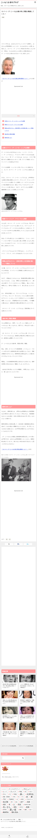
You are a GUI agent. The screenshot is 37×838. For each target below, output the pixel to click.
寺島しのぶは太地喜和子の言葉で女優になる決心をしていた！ (27, 717)
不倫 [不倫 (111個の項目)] (20, 791)
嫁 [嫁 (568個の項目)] (32, 797)
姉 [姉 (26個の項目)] (22, 796)
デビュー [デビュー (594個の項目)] (27, 789)
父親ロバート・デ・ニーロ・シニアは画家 (15, 121)
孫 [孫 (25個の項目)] (17, 799)
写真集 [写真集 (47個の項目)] (15, 794)
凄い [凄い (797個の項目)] (22, 794)
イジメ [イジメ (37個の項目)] (4, 789)
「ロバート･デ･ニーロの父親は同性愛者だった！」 (15, 78)
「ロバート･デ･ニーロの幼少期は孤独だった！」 (14, 449)
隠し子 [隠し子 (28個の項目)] (31, 809)
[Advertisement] (18, 29)
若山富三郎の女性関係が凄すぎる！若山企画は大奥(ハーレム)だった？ (10, 686)
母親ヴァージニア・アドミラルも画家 (14, 124)
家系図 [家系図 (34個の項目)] (22, 799)
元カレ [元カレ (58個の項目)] (4, 794)
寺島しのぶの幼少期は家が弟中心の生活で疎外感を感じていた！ (10, 702)
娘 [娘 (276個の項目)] (27, 797)
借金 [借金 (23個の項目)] (25, 791)
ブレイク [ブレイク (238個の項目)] (13, 791)
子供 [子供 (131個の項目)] (4, 799)
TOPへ (28, 836)
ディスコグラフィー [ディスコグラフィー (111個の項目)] (14, 789)
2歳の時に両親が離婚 (10, 134)
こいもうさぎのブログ (10, 2)
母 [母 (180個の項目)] (9, 804)
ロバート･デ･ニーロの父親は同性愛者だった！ (10, 745)
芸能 (3, 17)
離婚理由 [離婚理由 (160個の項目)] (6, 812)
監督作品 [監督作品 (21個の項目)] (21, 807)
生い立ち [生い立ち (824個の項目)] (7, 807)
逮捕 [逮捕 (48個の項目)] (25, 809)
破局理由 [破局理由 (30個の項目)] (5, 809)
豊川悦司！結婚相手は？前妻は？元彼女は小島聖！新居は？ (27, 702)
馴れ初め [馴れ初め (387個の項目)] (15, 812)
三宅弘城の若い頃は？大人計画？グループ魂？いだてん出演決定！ (10, 733)
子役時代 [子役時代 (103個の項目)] (11, 799)
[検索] (13, 758)
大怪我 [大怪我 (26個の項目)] (14, 796)
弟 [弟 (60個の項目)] (11, 802)
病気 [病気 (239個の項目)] (15, 807)
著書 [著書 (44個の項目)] (20, 809)
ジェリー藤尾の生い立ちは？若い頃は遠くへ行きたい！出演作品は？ (27, 686)
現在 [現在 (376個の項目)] (19, 804)
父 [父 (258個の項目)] (14, 804)
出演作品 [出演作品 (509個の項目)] (30, 794)
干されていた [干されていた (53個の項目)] (30, 799)
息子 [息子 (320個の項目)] (22, 802)
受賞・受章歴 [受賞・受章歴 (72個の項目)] (6, 796)
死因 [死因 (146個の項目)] (4, 804)
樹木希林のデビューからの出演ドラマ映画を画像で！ (10, 716)
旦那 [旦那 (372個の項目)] (28, 802)
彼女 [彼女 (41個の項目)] (16, 802)
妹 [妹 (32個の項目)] (18, 796)
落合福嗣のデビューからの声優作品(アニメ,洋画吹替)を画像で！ (27, 733)
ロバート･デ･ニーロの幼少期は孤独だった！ (27, 745)
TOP (8, 819)
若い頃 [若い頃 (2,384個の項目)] (13, 810)
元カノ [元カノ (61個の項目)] (31, 791)
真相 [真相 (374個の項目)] (27, 807)
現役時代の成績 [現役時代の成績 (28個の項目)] (27, 804)
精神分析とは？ (8, 137)
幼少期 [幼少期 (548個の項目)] (5, 802)
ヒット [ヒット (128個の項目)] (5, 791)
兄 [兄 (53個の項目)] (9, 794)
